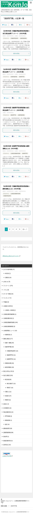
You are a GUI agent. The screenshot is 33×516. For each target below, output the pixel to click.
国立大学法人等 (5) (8, 371)
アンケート (6, 38)
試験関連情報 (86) (8, 432)
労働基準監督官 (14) (12, 351)
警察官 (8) (8, 400)
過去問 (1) (6, 436)
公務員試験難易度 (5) (9, 326)
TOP (15, 501)
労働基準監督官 (14, 38)
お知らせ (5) (6, 281)
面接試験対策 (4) (8, 440)
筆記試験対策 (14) (8, 412)
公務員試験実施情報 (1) (9, 314)
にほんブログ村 (7, 456)
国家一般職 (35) (9, 342)
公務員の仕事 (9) (8, 306)
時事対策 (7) (8, 334)
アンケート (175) (8, 285)
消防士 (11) (8, 391)
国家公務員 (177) (8, 338)
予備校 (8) (6, 302)
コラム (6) (6, 289)
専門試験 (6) (8, 416)
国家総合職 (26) (9, 363)
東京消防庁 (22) (11, 383)
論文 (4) (7, 424)
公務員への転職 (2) (10, 310)
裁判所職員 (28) (9, 367)
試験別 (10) (8, 277)
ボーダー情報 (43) (8, 294)
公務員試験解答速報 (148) (10, 322)
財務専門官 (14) (11, 359)
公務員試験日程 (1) (8, 318)
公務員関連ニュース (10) (10, 330)
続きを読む (21, 53)
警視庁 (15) (10, 387)
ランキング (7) (7, 298)
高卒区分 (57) (7, 444)
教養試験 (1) (8, 420)
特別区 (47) (8, 396)
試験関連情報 (23, 38)
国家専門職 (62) (9, 347)
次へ (24, 229)
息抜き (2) (6, 404)
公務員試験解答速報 (15, 153)
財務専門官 (21, 76)
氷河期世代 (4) (7, 408)
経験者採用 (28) (7, 428)
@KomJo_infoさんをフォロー (11, 256)
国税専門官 (13, 115)
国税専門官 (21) (11, 355)
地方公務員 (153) (8, 375)
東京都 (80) (8, 379)
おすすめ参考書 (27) (9, 269)
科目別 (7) (8, 273)
